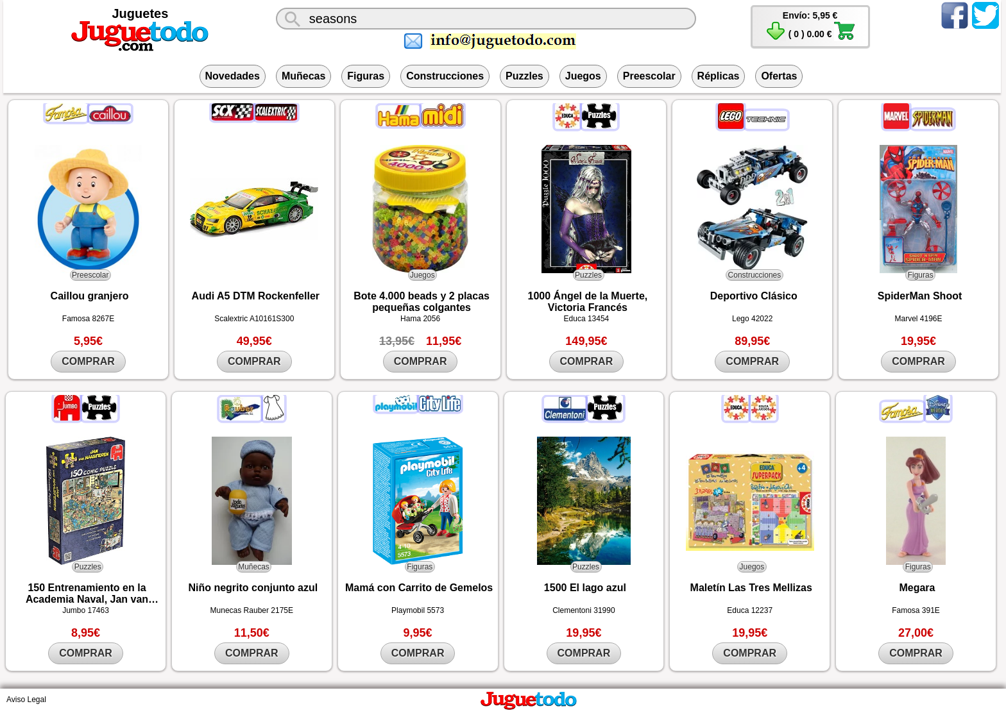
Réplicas (718, 76)
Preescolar (649, 76)
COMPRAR (88, 361)
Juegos (583, 76)
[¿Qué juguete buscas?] (485, 18)
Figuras (365, 76)
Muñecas (303, 76)
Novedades (232, 76)
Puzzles (524, 76)
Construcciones (445, 76)
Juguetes (140, 13)
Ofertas (779, 76)
